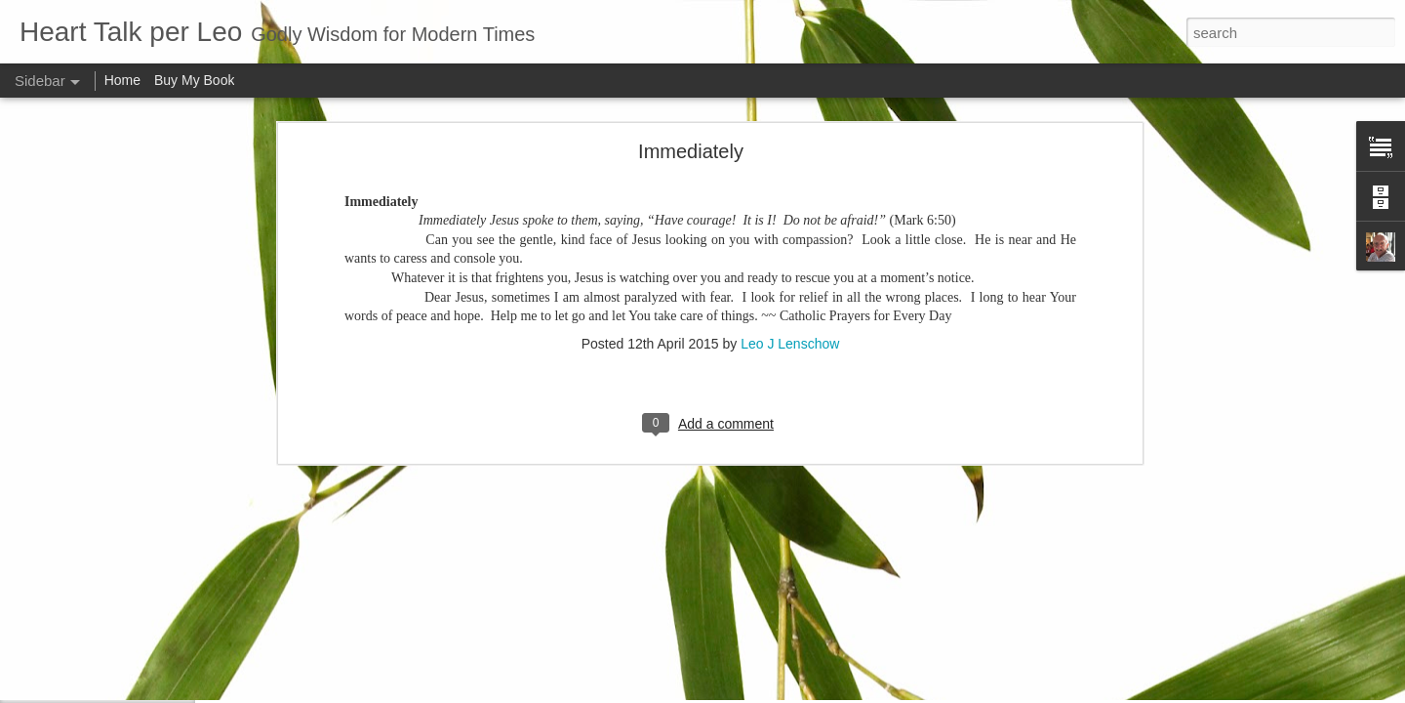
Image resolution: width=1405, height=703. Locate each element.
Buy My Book (194, 80)
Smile (62, 558)
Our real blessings (95, 470)
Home (122, 80)
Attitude (68, 690)
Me (56, 514)
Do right (68, 646)
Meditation (74, 602)
